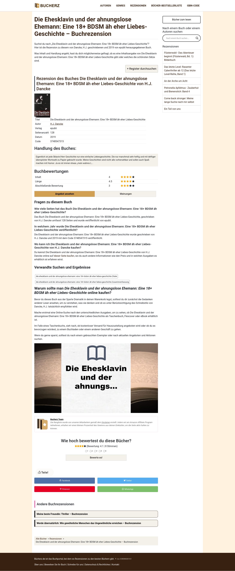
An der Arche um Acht (175, 81)
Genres (120, 5)
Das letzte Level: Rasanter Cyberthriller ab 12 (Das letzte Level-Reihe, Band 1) (180, 70)
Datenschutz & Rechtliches (97, 564)
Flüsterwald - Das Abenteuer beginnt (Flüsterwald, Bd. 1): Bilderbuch (179, 56)
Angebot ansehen (64, 193)
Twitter (128, 480)
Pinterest (65, 489)
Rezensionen (138, 5)
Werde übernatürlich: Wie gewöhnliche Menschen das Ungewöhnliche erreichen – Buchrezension (89, 523)
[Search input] (180, 38)
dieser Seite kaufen (64, 255)
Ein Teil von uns (172, 108)
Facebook (64, 480)
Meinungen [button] (126, 193)
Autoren (105, 5)
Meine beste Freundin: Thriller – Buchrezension (62, 514)
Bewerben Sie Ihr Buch (55, 564)
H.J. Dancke (56, 123)
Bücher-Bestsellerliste (166, 5)
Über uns (38, 564)
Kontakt (115, 564)
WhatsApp (127, 489)
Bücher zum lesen (181, 19)
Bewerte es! (96, 457)
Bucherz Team (56, 419)
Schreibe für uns (75, 564)
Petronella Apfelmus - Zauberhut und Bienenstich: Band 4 (181, 89)
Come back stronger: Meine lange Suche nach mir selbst (179, 100)
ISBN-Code (193, 5)
